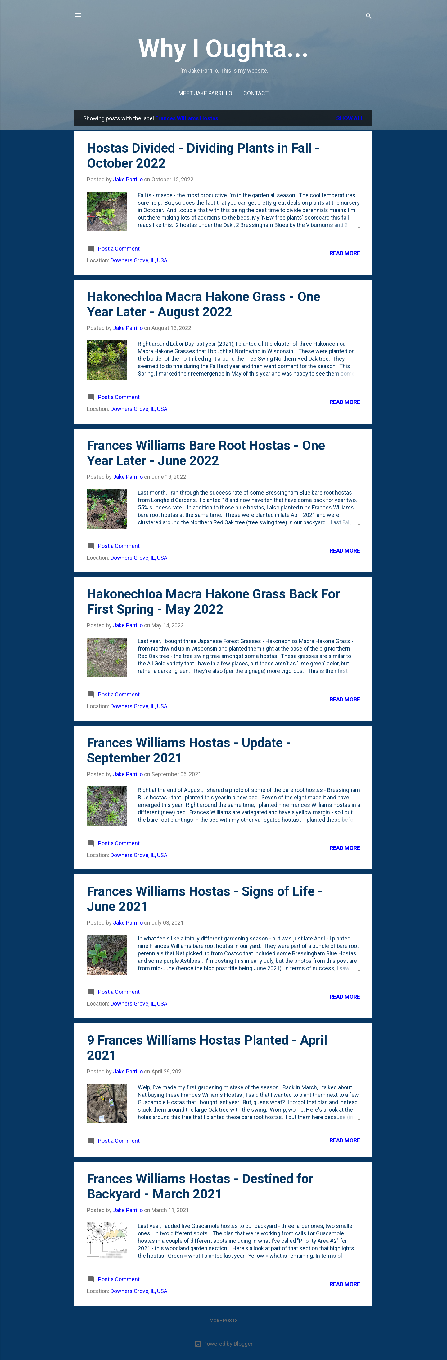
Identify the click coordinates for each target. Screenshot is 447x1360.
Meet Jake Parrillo (205, 93)
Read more (345, 253)
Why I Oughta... (223, 48)
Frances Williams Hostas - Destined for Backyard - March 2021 (200, 1186)
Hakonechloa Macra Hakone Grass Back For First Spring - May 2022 (213, 601)
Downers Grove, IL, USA (139, 260)
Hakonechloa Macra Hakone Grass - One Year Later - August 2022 (203, 304)
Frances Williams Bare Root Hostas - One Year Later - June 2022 (206, 453)
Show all (350, 118)
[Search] (368, 16)
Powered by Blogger (224, 1343)
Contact (256, 93)
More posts (224, 1320)
